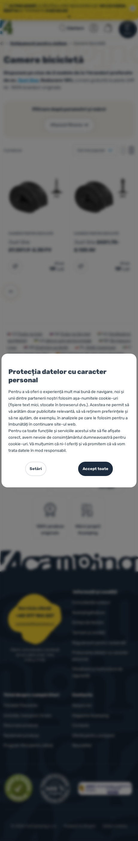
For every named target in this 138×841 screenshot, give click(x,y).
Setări (36, 468)
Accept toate (95, 468)
